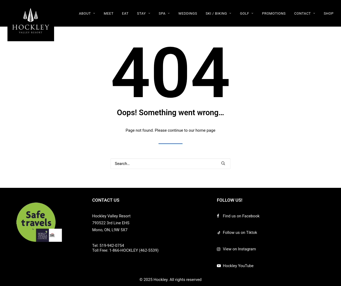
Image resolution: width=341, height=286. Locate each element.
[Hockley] (30, 20)
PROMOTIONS (274, 13)
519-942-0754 (111, 245)
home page (206, 130)
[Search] (170, 163)
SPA (164, 13)
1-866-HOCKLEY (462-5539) (134, 250)
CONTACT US (105, 200)
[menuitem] (89, 13)
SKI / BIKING (219, 13)
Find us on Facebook (241, 216)
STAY (143, 13)
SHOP (329, 13)
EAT (125, 13)
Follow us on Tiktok (240, 232)
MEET (108, 13)
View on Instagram (239, 249)
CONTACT (304, 13)
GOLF (247, 13)
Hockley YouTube (238, 265)
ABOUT (87, 13)
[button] (223, 163)
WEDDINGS (187, 13)
